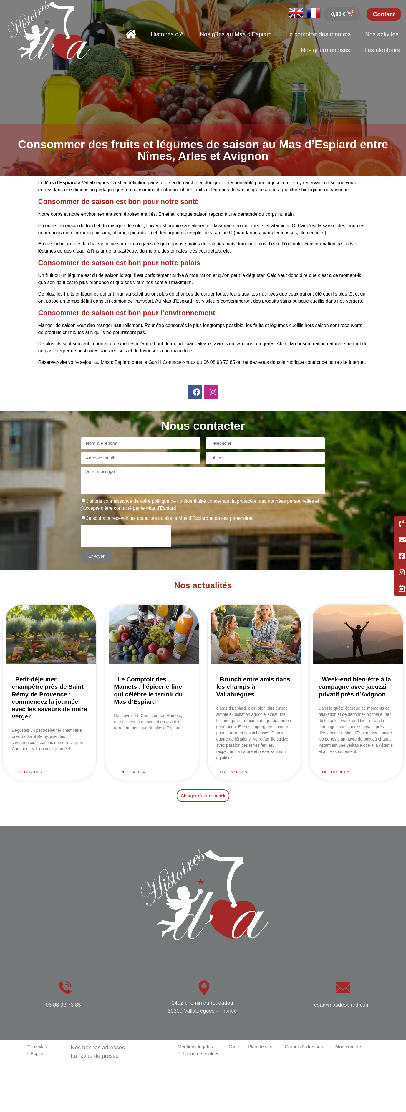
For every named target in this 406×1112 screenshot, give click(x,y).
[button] (203, 795)
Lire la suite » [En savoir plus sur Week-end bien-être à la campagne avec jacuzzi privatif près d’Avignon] (335, 772)
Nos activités (381, 34)
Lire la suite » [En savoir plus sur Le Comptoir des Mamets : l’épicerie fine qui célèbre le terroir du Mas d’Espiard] (131, 772)
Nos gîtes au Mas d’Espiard (236, 34)
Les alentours (382, 50)
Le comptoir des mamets (318, 34)
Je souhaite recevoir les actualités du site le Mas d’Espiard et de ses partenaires (169, 518)
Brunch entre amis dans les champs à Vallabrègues (253, 686)
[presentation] (126, 536)
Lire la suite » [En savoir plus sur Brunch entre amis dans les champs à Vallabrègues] (233, 772)
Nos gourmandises (325, 50)
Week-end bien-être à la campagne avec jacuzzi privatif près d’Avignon (355, 686)
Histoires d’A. (168, 34)
